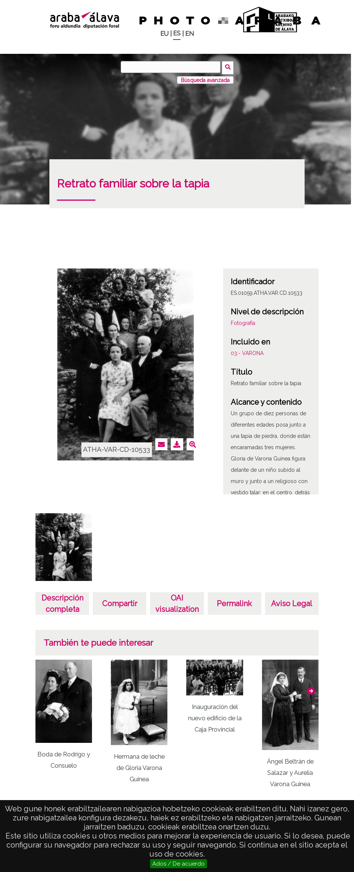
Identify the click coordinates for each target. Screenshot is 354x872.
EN (189, 33)
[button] (311, 689)
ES (177, 33)
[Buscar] (171, 67)
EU (164, 33)
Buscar (229, 66)
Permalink (234, 602)
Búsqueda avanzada (205, 79)
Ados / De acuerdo (178, 863)
